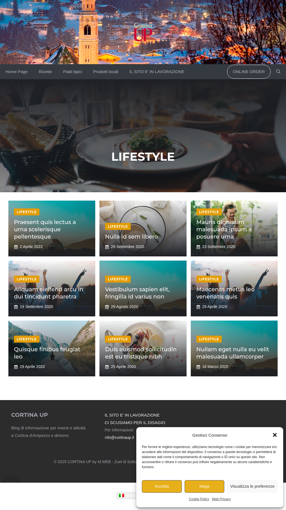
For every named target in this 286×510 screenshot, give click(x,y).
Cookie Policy (199, 499)
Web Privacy (221, 499)
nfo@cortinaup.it (120, 437)
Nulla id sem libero (131, 236)
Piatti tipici (72, 71)
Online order (249, 71)
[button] (275, 435)
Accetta (162, 486)
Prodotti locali (105, 71)
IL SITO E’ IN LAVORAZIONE (156, 71)
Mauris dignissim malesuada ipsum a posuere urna (224, 229)
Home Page (17, 71)
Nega (204, 486)
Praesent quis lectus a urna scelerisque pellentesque (45, 229)
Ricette (45, 71)
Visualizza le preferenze (252, 486)
